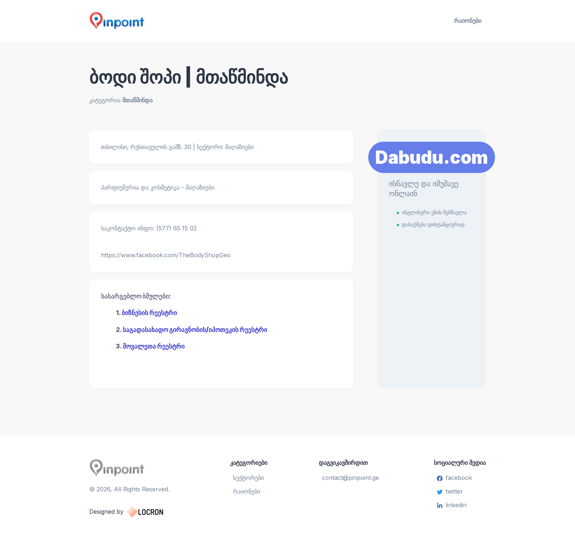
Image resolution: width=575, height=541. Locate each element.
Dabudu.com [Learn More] (431, 157)
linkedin (452, 505)
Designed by (133, 511)
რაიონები (467, 20)
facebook (454, 477)
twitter (450, 491)
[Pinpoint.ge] (153, 20)
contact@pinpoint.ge (350, 477)
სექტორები (248, 477)
